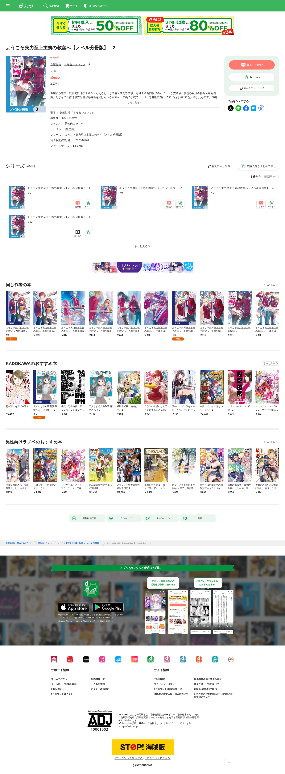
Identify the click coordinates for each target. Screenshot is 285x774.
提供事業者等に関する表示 (207, 679)
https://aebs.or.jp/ (129, 726)
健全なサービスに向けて (206, 684)
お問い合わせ (58, 689)
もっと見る (269, 285)
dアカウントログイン (62, 694)
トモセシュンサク (74, 64)
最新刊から (271, 176)
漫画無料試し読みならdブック (19, 543)
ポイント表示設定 (100, 689)
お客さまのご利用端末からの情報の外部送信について (213, 695)
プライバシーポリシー (165, 684)
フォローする (88, 64)
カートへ (254, 77)
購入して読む (255, 64)
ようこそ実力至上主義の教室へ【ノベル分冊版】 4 (58, 216)
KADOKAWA (69, 118)
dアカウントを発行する (128, 758)
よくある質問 (98, 684)
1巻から (256, 176)
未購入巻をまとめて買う (261, 166)
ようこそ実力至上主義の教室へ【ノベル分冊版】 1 (58, 187)
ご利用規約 (159, 679)
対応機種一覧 (98, 679)
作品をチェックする (254, 88)
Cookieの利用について (206, 689)
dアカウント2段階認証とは (168, 689)
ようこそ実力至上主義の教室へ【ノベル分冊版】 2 (150, 187)
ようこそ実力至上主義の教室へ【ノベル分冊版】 (94, 134)
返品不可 (55, 83)
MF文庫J (70, 129)
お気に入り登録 (221, 166)
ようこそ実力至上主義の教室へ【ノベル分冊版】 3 (242, 187)
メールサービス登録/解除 (64, 684)
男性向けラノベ (74, 123)
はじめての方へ (59, 679)
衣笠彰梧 (55, 64)
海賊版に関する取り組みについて (171, 694)
